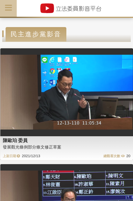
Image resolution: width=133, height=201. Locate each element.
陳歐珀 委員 (15, 140)
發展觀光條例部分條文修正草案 (32, 147)
